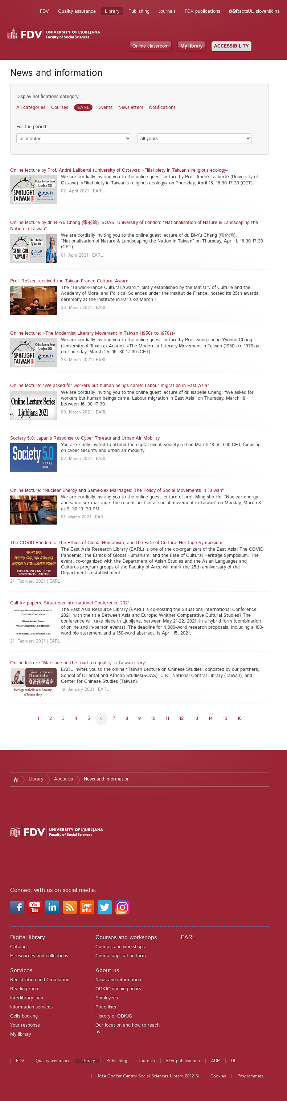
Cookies (218, 1076)
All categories (30, 107)
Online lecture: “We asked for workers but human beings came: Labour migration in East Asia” (109, 385)
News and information (107, 779)
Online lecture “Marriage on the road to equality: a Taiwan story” (78, 663)
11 (167, 718)
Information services (31, 1007)
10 (153, 718)
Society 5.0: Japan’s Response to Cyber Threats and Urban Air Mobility (85, 438)
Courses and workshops (126, 937)
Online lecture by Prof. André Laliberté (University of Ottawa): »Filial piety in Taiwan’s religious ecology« (119, 170)
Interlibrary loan (26, 998)
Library (112, 11)
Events (105, 107)
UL (251, 11)
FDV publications (202, 11)
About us (63, 779)
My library (191, 46)
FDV (44, 11)
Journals (167, 11)
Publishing (138, 11)
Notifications (162, 107)
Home (15, 779)
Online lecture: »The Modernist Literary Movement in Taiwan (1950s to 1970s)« (93, 333)
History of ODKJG (113, 1016)
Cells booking (24, 1016)
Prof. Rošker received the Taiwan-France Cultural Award (69, 281)
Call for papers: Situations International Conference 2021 (70, 603)
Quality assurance (77, 11)
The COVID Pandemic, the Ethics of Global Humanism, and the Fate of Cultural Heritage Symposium (116, 543)
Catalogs (19, 947)
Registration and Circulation (39, 980)
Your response (25, 1025)
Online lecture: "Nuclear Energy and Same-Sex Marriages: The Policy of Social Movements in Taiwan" (117, 490)
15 (225, 718)
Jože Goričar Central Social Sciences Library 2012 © (148, 1076)
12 (181, 718)
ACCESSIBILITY (231, 46)
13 (196, 718)
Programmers (250, 1076)
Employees (106, 998)
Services (21, 970)
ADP (234, 11)
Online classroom (150, 46)
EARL (83, 107)
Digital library (27, 937)
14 (210, 718)
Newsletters (130, 107)
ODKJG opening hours (118, 989)
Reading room (25, 989)
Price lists (105, 1007)
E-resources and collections (39, 956)
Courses (59, 107)
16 (239, 718)
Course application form (120, 956)
